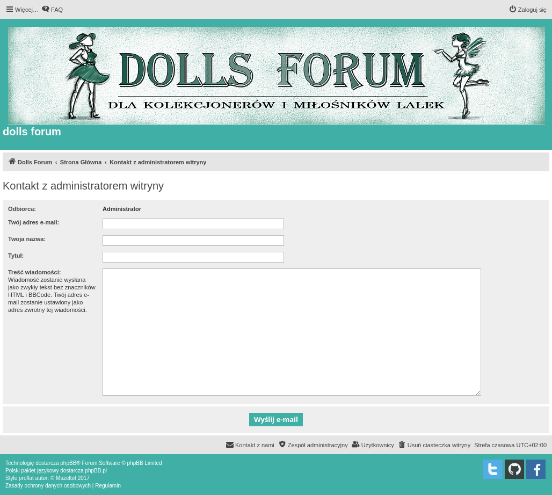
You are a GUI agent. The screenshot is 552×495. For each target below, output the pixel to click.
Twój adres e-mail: (33, 222)
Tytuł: (16, 255)
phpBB (68, 463)
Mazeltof (66, 478)
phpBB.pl (96, 471)
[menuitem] (52, 9)
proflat (26, 478)
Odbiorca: (22, 209)
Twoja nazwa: (27, 239)
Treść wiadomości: (34, 272)
